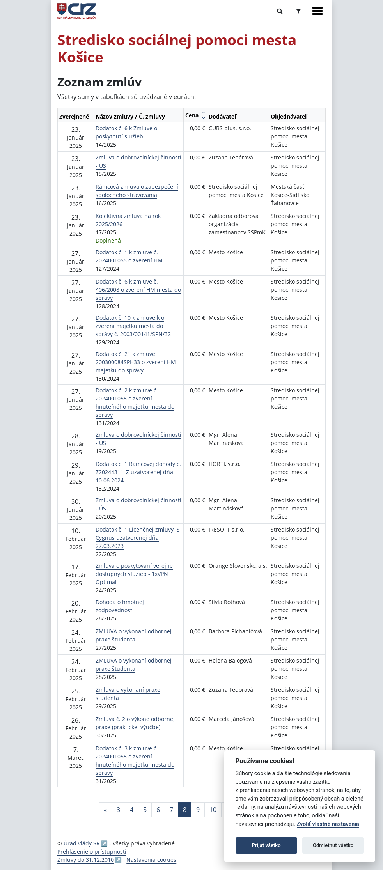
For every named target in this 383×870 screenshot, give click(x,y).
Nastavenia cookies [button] (151, 859)
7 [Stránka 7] (171, 809)
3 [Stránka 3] (118, 809)
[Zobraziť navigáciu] (317, 11)
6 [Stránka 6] (158, 809)
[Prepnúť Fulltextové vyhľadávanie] (280, 11)
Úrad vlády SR (82, 843)
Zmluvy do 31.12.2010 (85, 859)
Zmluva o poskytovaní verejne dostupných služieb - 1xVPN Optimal (134, 574)
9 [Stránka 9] (198, 809)
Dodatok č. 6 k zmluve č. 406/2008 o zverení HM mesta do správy (138, 289)
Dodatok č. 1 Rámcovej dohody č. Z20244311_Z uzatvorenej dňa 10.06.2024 (138, 472)
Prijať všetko (266, 845)
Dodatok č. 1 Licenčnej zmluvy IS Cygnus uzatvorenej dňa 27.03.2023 (138, 537)
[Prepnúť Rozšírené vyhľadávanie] (298, 11)
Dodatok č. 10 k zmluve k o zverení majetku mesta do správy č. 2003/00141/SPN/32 (133, 326)
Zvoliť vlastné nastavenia (328, 824)
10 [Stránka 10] (212, 809)
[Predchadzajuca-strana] (105, 809)
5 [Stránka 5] (145, 809)
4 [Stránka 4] (131, 809)
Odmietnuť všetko (333, 845)
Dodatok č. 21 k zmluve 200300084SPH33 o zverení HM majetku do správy (136, 362)
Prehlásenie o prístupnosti (91, 851)
